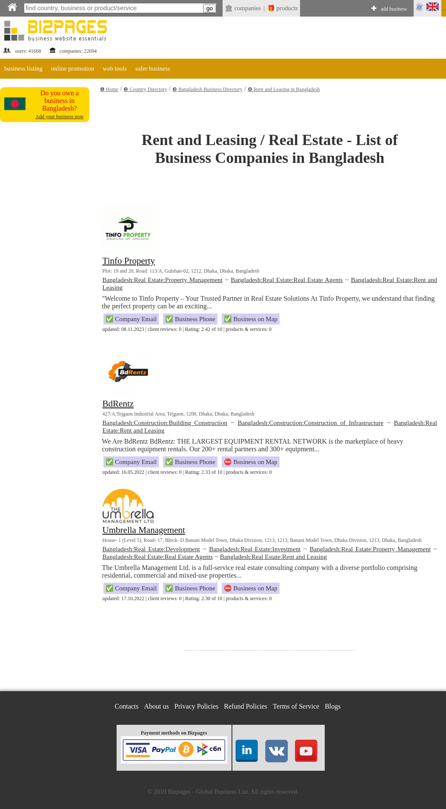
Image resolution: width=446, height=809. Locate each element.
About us (156, 706)
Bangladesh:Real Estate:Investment (254, 549)
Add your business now (59, 117)
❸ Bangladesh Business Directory (207, 89)
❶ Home (109, 89)
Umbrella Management (144, 530)
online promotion (72, 68)
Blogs (332, 706)
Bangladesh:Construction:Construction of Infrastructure (310, 422)
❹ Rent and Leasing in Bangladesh (284, 89)
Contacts (127, 706)
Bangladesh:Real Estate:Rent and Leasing (273, 556)
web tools (115, 68)
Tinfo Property (129, 261)
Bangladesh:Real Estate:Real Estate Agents (287, 279)
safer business (152, 68)
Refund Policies (245, 706)
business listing (23, 68)
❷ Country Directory (145, 89)
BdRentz (118, 404)
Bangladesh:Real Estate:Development (151, 549)
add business (394, 9)
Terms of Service (296, 706)
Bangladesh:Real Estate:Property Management (163, 279)
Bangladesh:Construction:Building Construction (165, 422)
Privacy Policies (196, 706)
